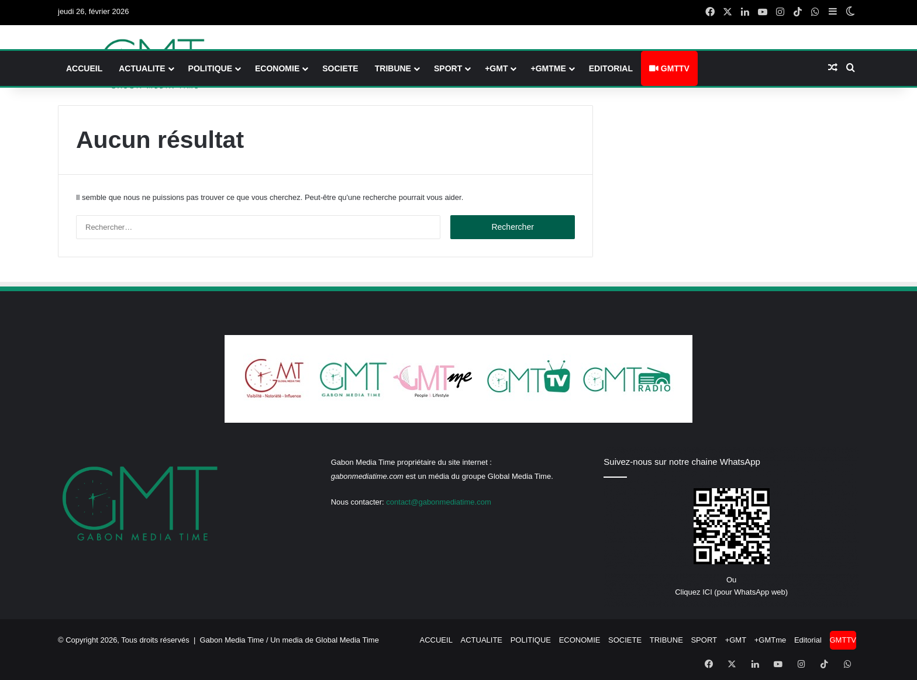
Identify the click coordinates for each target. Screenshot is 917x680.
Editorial (611, 68)
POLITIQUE (210, 68)
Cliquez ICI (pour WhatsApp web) (731, 592)
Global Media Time (347, 640)
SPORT (448, 68)
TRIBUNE (393, 68)
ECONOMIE (277, 68)
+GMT (496, 68)
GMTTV (669, 68)
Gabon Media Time (232, 640)
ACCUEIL (84, 68)
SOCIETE (340, 68)
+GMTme (548, 68)
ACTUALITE (142, 68)
